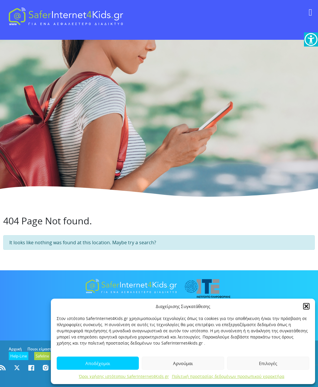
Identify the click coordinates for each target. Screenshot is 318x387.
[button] (306, 306)
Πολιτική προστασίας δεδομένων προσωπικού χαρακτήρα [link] (228, 376)
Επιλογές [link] (268, 363)
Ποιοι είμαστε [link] (40, 349)
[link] (311, 39)
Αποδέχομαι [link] (97, 363)
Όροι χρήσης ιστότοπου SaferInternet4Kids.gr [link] (124, 376)
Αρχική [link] (15, 349)
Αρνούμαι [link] (183, 363)
